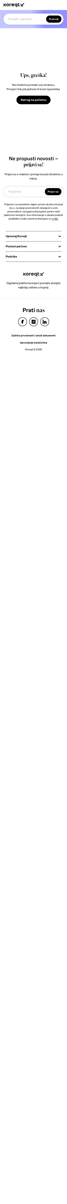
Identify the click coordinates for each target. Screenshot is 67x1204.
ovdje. (55, 218)
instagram (33, 322)
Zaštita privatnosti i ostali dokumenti (33, 335)
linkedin (45, 322)
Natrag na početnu (33, 100)
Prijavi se (53, 191)
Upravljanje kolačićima (33, 342)
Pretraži (54, 19)
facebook (22, 322)
